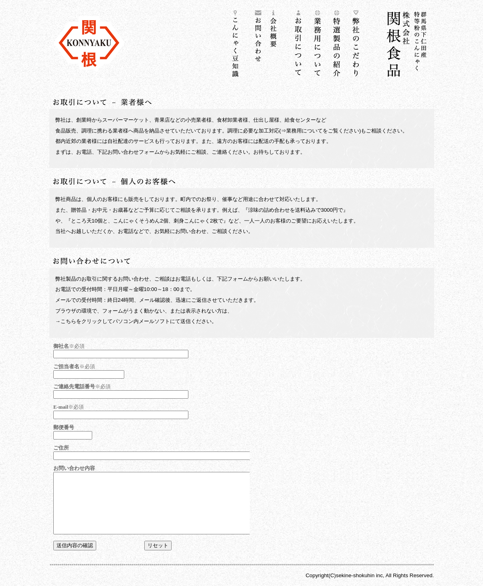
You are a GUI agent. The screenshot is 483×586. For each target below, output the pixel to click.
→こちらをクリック (78, 321)
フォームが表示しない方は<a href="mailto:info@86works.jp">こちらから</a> (149, 446)
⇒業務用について (302, 131)
